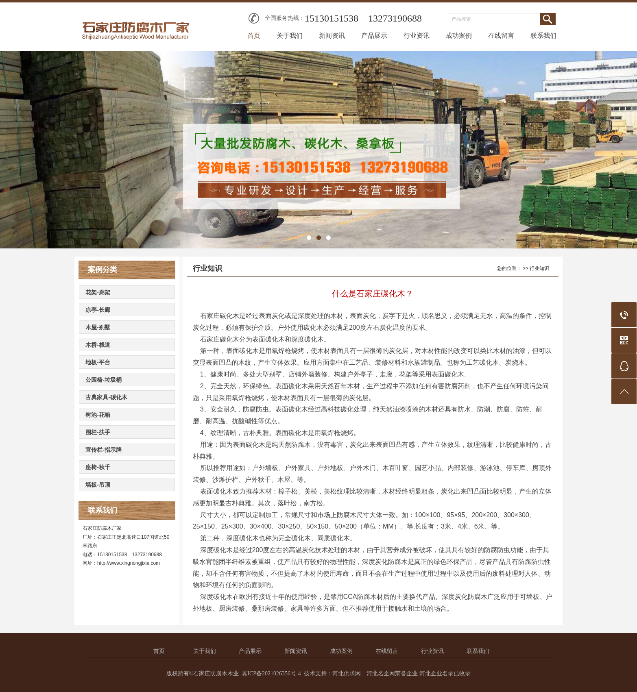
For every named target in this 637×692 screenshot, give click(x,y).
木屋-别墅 (97, 327)
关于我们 (290, 35)
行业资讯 (417, 35)
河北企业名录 (436, 673)
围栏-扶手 (97, 432)
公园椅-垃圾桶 (103, 379)
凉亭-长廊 (97, 310)
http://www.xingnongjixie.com (128, 563)
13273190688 (395, 18)
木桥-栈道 (97, 345)
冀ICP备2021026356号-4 (271, 673)
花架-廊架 (97, 292)
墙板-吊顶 (97, 484)
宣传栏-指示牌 (103, 449)
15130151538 (331, 18)
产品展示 (374, 35)
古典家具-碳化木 (106, 397)
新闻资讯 (332, 35)
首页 (253, 35)
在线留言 (501, 35)
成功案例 (459, 35)
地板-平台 (97, 362)
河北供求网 (346, 673)
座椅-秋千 (97, 467)
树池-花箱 (97, 414)
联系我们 (543, 35)
